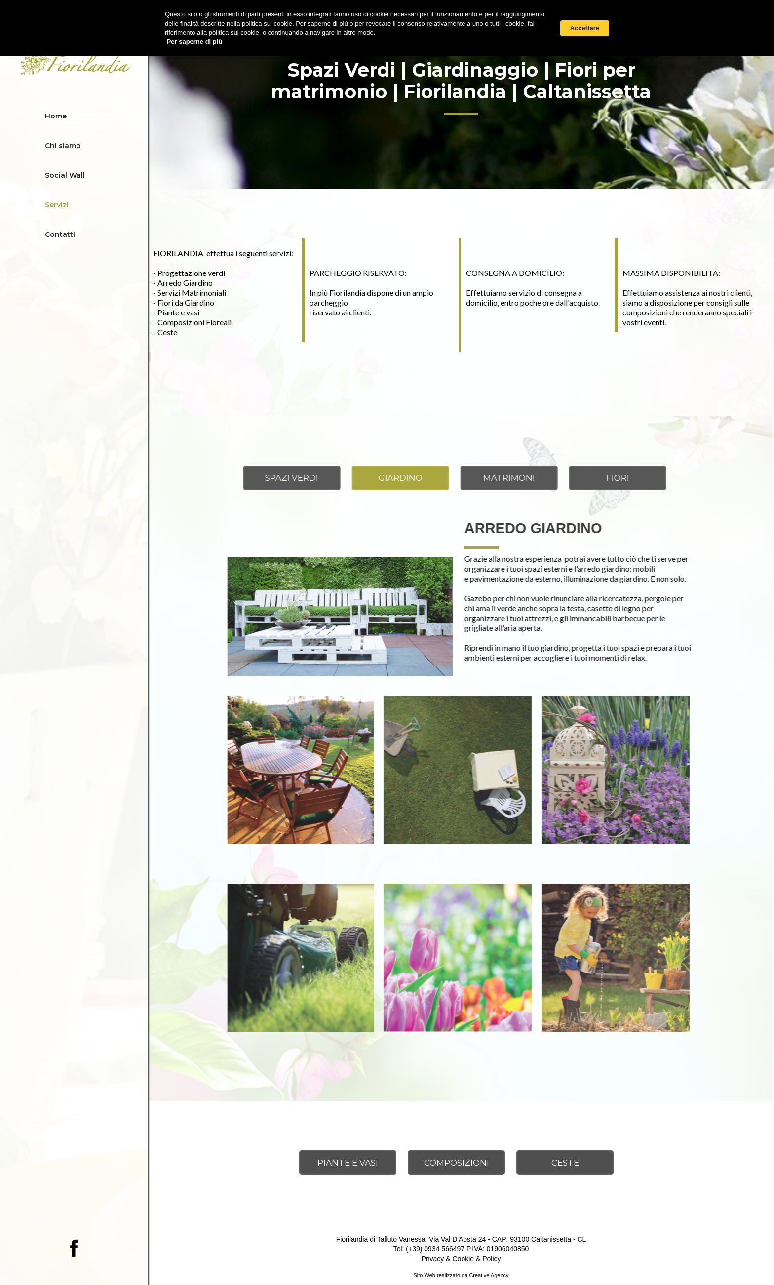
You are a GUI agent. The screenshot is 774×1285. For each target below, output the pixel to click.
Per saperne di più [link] (195, 41)
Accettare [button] (584, 28)
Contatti (60, 234)
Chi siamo (63, 145)
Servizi (57, 204)
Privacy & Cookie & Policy (461, 1259)
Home (56, 116)
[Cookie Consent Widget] (387, 28)
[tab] (262, 478)
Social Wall (65, 175)
